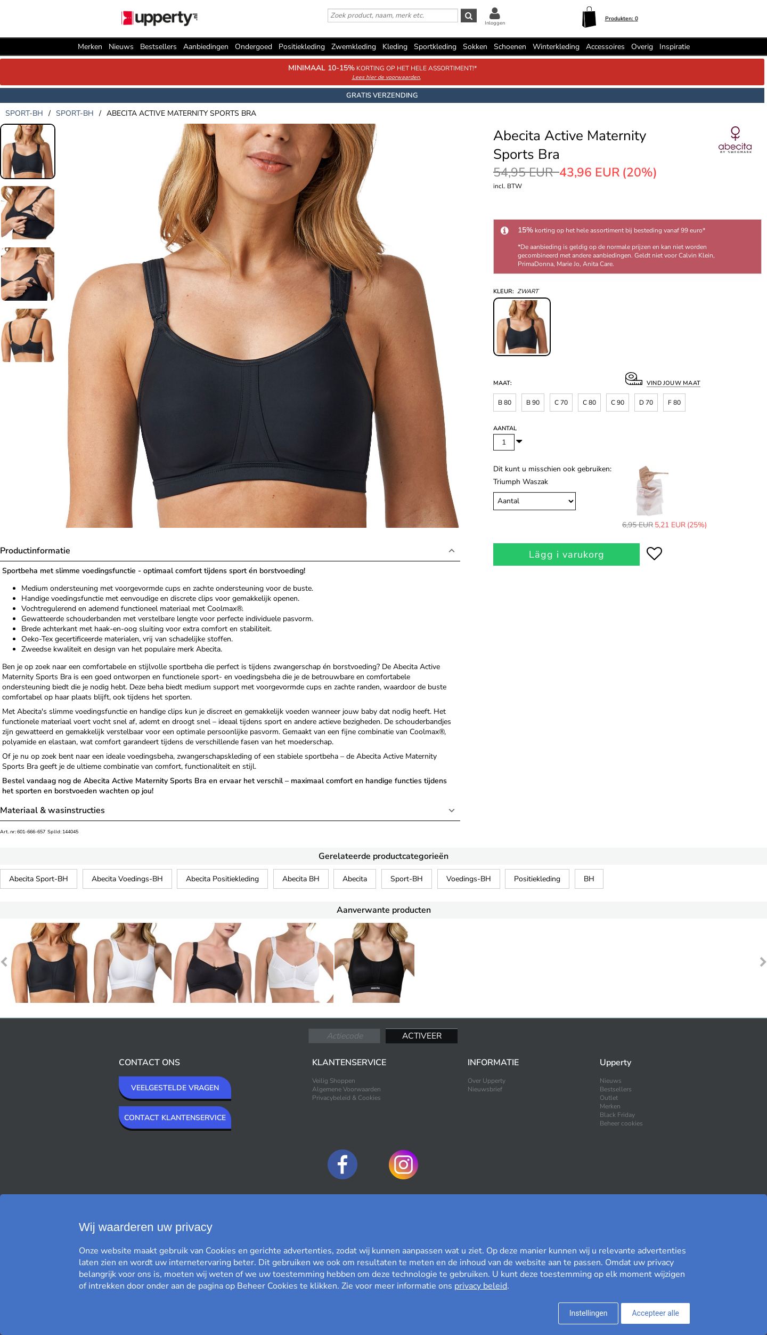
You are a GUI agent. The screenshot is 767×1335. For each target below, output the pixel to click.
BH (589, 879)
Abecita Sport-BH (38, 879)
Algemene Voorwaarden (346, 1089)
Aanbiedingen (206, 47)
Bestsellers (158, 47)
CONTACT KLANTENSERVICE (175, 1118)
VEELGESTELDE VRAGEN (175, 1088)
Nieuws (121, 47)
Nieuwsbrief (485, 1089)
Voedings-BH (468, 879)
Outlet (609, 1097)
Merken (90, 47)
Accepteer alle (655, 1313)
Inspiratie (674, 47)
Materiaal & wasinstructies (52, 810)
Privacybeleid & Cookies (346, 1097)
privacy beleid (480, 1286)
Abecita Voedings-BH (127, 879)
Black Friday (617, 1115)
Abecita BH (301, 879)
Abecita (354, 879)
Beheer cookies (621, 1123)
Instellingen (588, 1313)
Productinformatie (35, 551)
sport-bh (24, 113)
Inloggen (495, 23)
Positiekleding (537, 879)
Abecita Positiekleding (222, 879)
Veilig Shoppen (333, 1080)
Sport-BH (406, 879)
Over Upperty (486, 1080)
